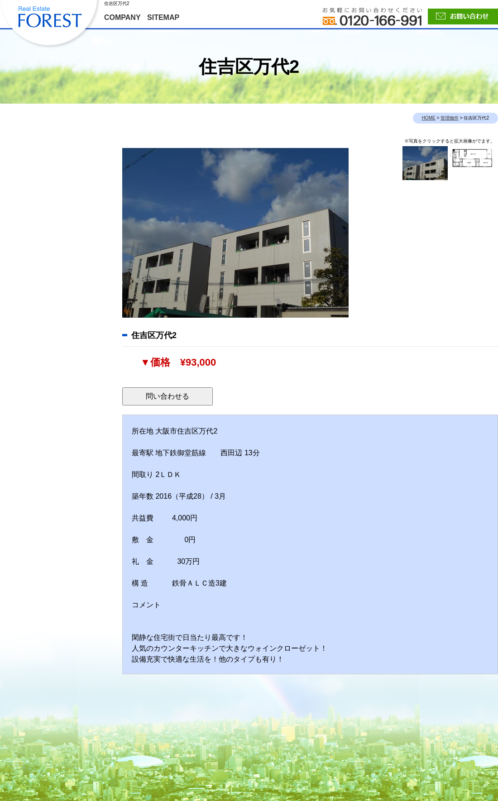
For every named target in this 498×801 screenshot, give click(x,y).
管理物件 (450, 117)
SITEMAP (163, 17)
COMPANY (122, 17)
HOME (429, 117)
